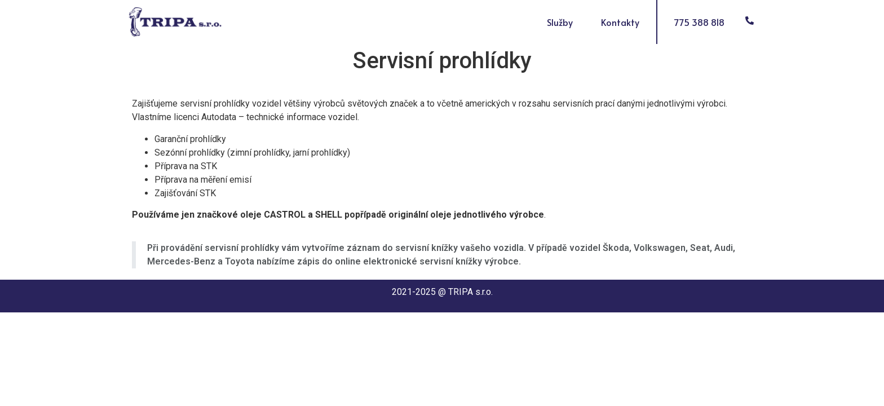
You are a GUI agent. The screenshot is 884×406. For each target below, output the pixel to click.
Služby (562, 22)
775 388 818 (699, 22)
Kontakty (620, 22)
